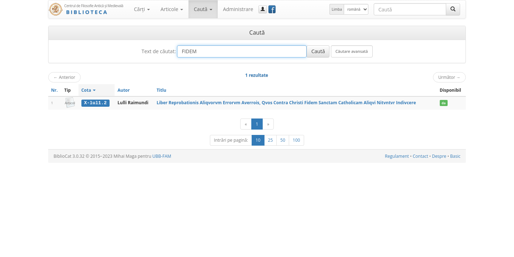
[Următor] (268, 124)
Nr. (54, 90)
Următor (449, 77)
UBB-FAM (161, 156)
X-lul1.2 (95, 103)
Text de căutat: (158, 51)
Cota (88, 90)
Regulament (397, 156)
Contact (420, 156)
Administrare (238, 9)
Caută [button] (203, 9)
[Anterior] (246, 124)
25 (270, 140)
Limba (337, 9)
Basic (455, 156)
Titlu (161, 90)
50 (282, 140)
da (443, 103)
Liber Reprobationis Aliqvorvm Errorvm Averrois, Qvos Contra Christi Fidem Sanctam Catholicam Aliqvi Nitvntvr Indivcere (286, 103)
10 (258, 140)
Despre (439, 156)
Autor (123, 90)
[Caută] (453, 9)
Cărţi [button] (142, 9)
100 (296, 140)
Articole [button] (172, 9)
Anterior (64, 77)
